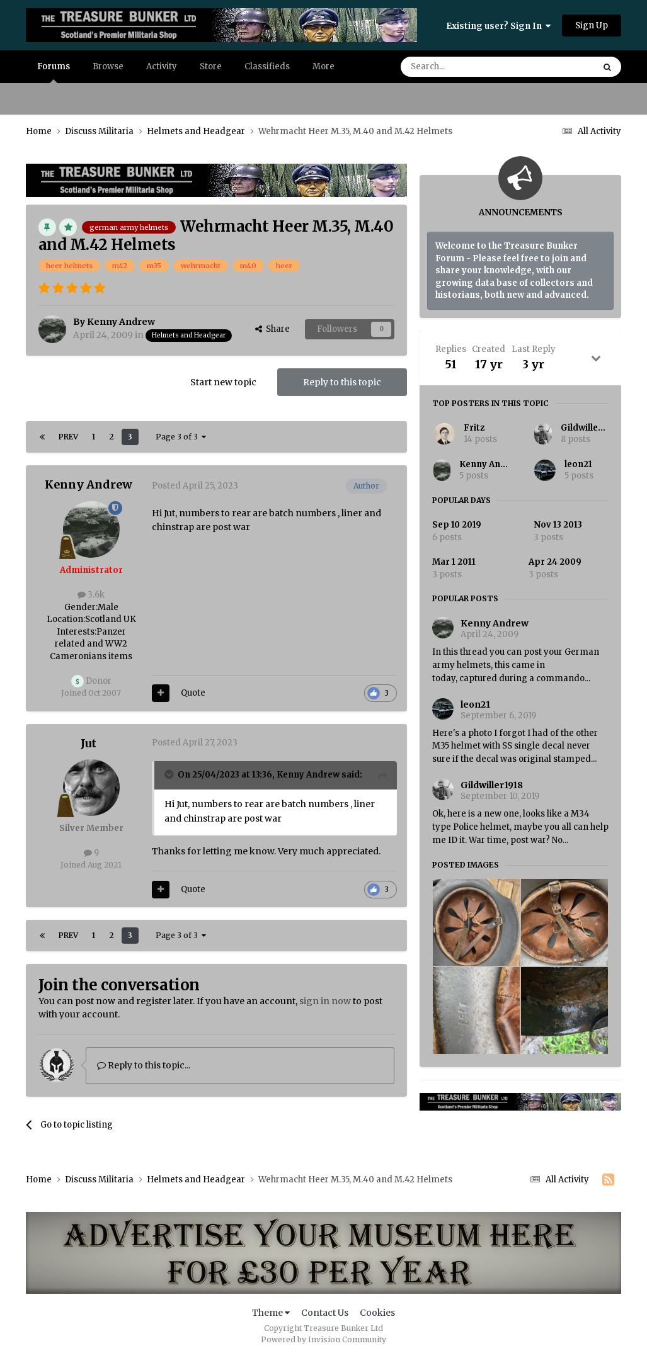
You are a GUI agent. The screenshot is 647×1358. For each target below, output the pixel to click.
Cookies (377, 1312)
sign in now (325, 1001)
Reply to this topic (342, 382)
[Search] (464, 67)
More (323, 66)
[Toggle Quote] (170, 774)
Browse (108, 66)
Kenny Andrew (490, 464)
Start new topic (223, 382)
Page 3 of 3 (181, 436)
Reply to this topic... (143, 1065)
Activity (161, 66)
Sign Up (591, 25)
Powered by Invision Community (323, 1339)
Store (211, 66)
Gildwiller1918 (591, 427)
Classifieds (267, 66)
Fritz (474, 427)
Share (272, 329)
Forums (53, 72)
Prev (68, 436)
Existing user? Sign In (498, 26)
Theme (271, 1312)
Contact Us (324, 1312)
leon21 (578, 464)
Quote (193, 692)
